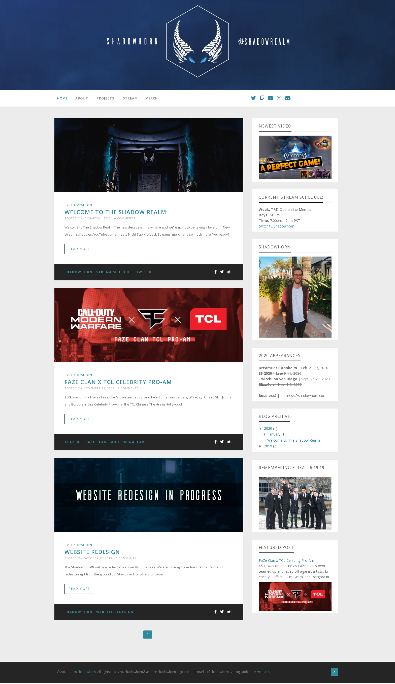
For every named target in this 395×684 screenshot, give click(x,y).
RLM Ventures (260, 672)
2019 (268, 446)
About (81, 98)
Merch (151, 98)
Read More (79, 249)
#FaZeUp (73, 442)
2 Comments (128, 388)
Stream (130, 98)
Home (62, 98)
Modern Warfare (128, 442)
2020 (268, 428)
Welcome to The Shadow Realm (115, 212)
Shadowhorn (81, 205)
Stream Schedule (114, 272)
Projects (105, 98)
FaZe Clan (96, 442)
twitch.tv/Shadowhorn (276, 226)
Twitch (144, 272)
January (274, 434)
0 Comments (124, 218)
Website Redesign (92, 552)
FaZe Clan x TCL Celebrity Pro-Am (118, 382)
